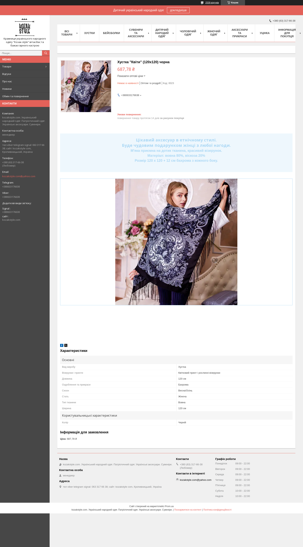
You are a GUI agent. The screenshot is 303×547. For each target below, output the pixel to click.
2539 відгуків (212, 2)
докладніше (178, 10)
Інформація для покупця (287, 33)
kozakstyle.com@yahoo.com (18, 176)
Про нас (7, 81)
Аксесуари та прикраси (239, 33)
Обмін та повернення (15, 96)
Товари (6, 66)
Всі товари (66, 33)
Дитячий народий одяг (162, 33)
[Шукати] (46, 53)
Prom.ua (169, 506)
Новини (7, 88)
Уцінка (265, 33)
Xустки (89, 33)
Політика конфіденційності (217, 509)
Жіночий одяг (213, 33)
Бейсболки (111, 33)
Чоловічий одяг (188, 33)
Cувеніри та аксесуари (136, 33)
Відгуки (6, 74)
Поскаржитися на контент (187, 509)
